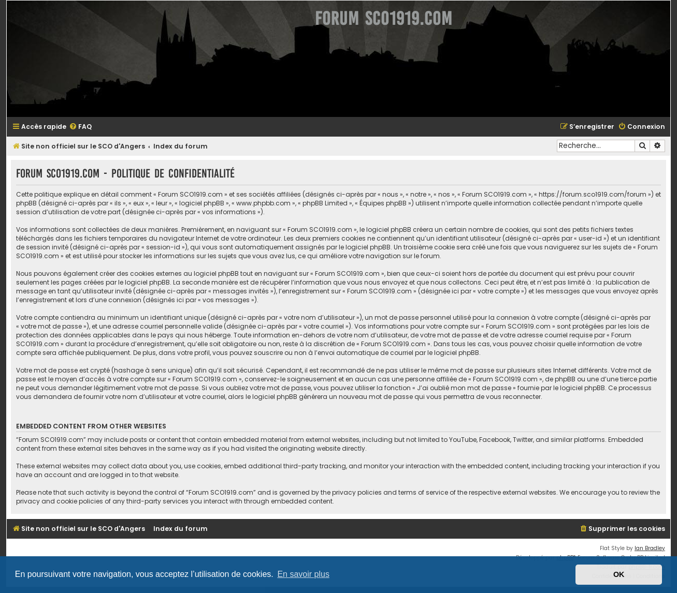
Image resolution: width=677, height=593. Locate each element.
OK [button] (619, 574)
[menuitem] (80, 127)
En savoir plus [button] (303, 574)
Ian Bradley (650, 548)
